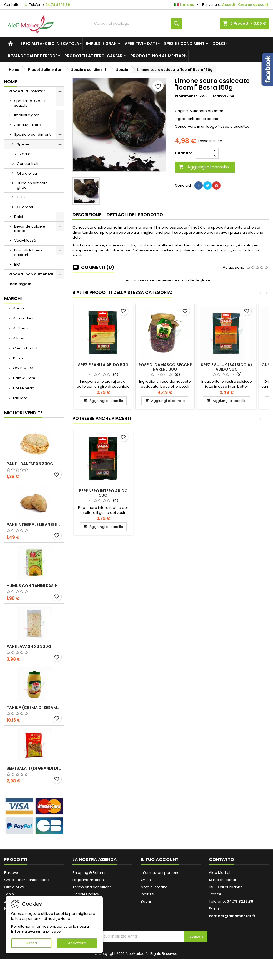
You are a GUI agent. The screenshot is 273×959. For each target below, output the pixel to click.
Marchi (13, 298)
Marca (219, 96)
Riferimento (186, 96)
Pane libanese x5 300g (30, 464)
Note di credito (154, 887)
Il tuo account (160, 859)
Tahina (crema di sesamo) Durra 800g (34, 707)
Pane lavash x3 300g (29, 646)
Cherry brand (24, 348)
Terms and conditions (92, 887)
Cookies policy (85, 894)
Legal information (88, 879)
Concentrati (27, 163)
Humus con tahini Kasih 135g (34, 585)
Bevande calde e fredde (32, 56)
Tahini (22, 197)
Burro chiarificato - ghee (34, 185)
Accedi (228, 4)
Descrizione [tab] (86, 215)
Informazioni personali (161, 872)
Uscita (31, 943)
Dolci (218, 43)
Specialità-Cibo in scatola (49, 43)
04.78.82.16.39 (57, 4)
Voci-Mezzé (25, 240)
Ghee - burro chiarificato (26, 879)
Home (10, 82)
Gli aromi (25, 207)
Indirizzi (147, 894)
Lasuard (19, 398)
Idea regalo (20, 283)
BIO (17, 264)
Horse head (23, 388)
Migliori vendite (23, 413)
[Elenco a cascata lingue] (187, 4)
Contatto (11, 4)
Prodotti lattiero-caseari (94, 56)
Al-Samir (20, 328)
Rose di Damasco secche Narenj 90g (165, 367)
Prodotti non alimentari (158, 56)
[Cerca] (136, 23)
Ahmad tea (22, 318)
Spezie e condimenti (185, 43)
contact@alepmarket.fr (232, 915)
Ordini (146, 879)
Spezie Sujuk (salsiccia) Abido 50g (226, 367)
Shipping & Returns (89, 872)
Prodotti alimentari (27, 91)
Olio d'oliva (27, 173)
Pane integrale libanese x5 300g (34, 524)
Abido (18, 308)
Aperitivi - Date (141, 43)
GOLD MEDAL (23, 368)
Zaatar (26, 154)
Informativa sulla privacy (36, 931)
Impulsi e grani (102, 43)
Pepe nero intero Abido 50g (103, 493)
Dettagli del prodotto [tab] (135, 215)
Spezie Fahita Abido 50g (103, 365)
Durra (17, 358)
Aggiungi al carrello (204, 167)
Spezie (23, 144)
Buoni (146, 901)
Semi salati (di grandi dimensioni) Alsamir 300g (34, 768)
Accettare (77, 943)
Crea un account (253, 4)
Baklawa (12, 872)
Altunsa (19, 338)
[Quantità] (204, 153)
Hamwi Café (23, 378)
